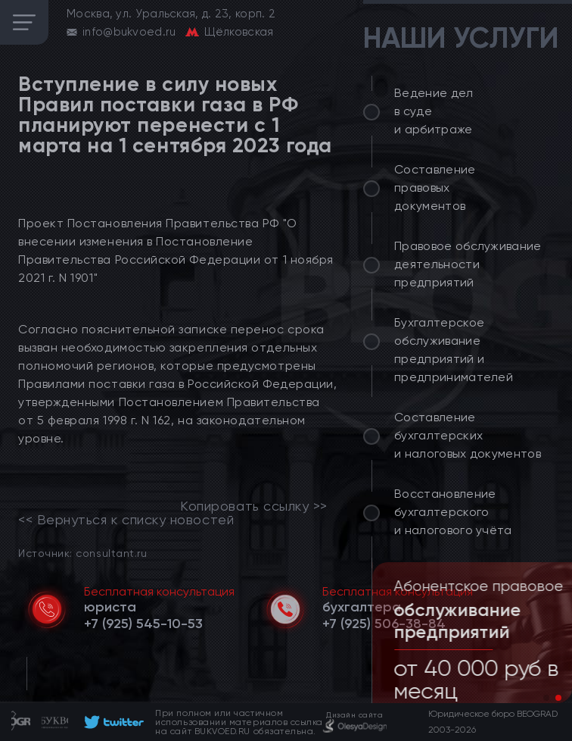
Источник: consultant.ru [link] (82, 552)
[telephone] (143, 623)
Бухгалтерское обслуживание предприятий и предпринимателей (453, 349)
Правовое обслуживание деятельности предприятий (468, 264)
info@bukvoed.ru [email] (129, 32)
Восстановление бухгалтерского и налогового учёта (453, 511)
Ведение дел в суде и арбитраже (434, 111)
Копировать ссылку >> (254, 506)
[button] (546, 698)
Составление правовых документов (435, 187)
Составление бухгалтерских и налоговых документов (467, 435)
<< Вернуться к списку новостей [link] (126, 520)
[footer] (111, 722)
